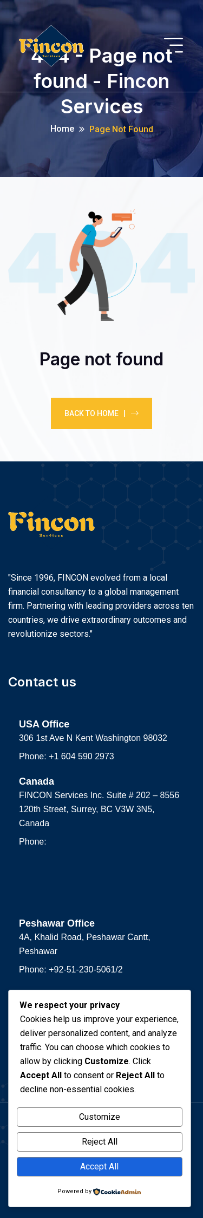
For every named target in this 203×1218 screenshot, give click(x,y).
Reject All (99, 1142)
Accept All (99, 1166)
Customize (99, 1117)
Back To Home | (101, 413)
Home (62, 129)
